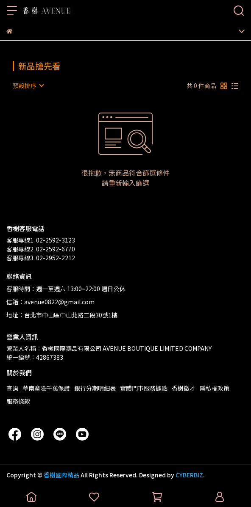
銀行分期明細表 (95, 388)
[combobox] (28, 85)
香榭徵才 (183, 388)
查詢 (12, 388)
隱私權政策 (214, 388)
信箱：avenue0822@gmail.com (50, 302)
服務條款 (18, 401)
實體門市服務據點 (143, 388)
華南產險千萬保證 (46, 388)
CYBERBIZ (189, 475)
